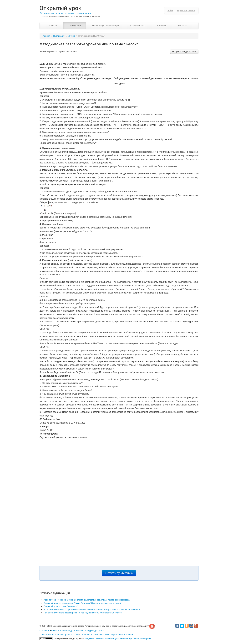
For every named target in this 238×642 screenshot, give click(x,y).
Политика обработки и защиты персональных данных (107, 634)
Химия (71, 36)
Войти (170, 10)
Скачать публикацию (119, 573)
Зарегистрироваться (186, 10)
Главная (53, 25)
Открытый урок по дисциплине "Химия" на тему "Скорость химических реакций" (83, 603)
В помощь (161, 25)
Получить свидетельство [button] (184, 51)
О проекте (44, 630)
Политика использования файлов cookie (59, 634)
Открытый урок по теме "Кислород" (61, 606)
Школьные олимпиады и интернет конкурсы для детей (77, 630)
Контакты (182, 25)
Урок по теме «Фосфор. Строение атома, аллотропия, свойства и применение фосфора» (87, 600)
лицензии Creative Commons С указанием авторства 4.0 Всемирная (118, 638)
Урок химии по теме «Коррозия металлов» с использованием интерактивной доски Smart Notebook (92, 609)
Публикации (75, 25)
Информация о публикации (105, 25)
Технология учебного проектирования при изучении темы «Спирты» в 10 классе (83, 613)
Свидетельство (137, 25)
